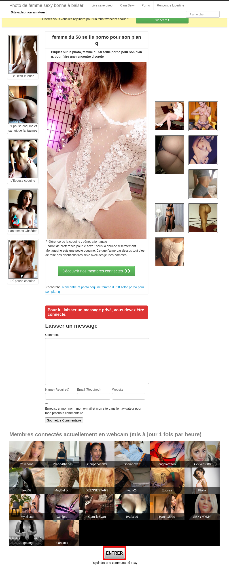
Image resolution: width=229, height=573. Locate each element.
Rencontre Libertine (170, 5)
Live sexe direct (102, 5)
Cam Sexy (127, 5)
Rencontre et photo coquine (81, 287)
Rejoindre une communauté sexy (115, 563)
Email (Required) (89, 389)
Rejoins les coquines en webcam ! (162, 18)
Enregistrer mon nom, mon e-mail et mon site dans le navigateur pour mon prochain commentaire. (93, 411)
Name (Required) (57, 389)
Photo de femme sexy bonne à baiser (46, 5)
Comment (52, 335)
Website (117, 389)
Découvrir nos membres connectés (96, 271)
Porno (146, 5)
